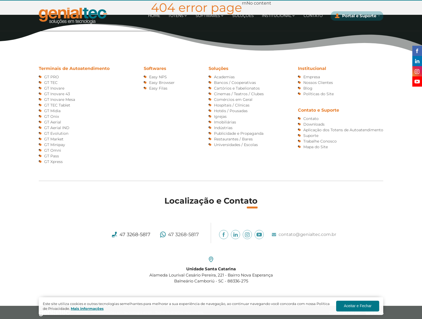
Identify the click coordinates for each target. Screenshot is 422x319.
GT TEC (51, 82)
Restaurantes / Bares (233, 139)
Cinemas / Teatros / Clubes (239, 93)
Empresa (311, 77)
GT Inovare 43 (57, 93)
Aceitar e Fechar (358, 306)
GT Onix (51, 116)
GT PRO (51, 77)
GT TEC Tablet (57, 105)
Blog (307, 88)
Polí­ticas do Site (318, 93)
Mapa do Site (315, 146)
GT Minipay (54, 144)
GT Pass (51, 156)
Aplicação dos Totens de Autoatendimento (343, 129)
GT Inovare (54, 88)
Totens (176, 15)
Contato (313, 15)
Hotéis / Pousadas (231, 110)
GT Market (54, 139)
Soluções (243, 15)
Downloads (314, 124)
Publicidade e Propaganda (238, 133)
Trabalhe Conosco (320, 141)
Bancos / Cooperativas (235, 82)
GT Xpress (53, 161)
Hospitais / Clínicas (231, 105)
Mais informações (87, 308)
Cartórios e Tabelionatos (237, 88)
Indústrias (223, 127)
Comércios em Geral (233, 99)
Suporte (310, 135)
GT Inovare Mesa (59, 99)
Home (154, 15)
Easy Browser (162, 82)
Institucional (276, 15)
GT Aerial (52, 122)
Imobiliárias (225, 122)
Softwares (208, 15)
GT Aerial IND (56, 127)
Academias (224, 77)
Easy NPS (158, 77)
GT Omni (52, 150)
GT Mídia (52, 110)
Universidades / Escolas (236, 144)
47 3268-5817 (134, 235)
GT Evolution (56, 133)
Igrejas (220, 116)
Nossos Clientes (318, 82)
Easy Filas (158, 88)
